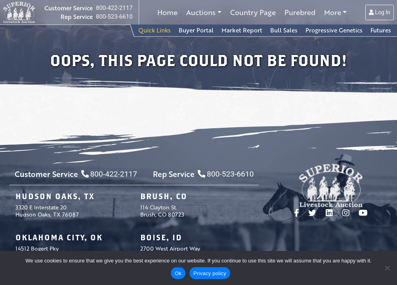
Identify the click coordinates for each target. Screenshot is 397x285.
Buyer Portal (196, 30)
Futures (380, 30)
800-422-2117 (114, 7)
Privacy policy (209, 273)
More (332, 12)
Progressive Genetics (334, 30)
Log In (379, 12)
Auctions (201, 12)
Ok (178, 273)
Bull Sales (284, 30)
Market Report (241, 30)
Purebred (299, 12)
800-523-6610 (114, 16)
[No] (387, 268)
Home (167, 12)
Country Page (253, 12)
